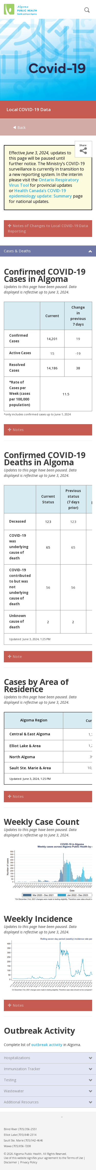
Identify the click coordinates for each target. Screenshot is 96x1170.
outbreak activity (46, 1044)
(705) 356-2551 (27, 1129)
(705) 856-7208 (21, 1146)
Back (19, 127)
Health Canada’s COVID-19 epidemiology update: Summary (40, 193)
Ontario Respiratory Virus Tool (44, 182)
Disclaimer (10, 1162)
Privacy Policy (28, 1162)
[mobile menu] (69, 12)
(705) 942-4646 (33, 1140)
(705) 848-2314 (27, 1135)
